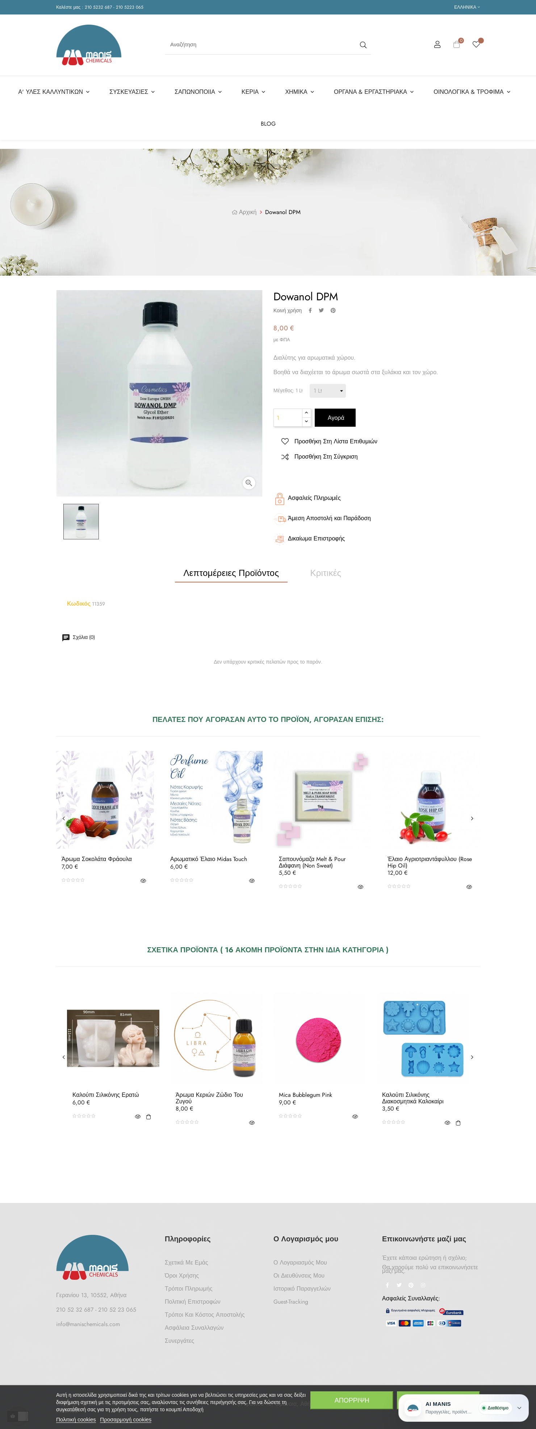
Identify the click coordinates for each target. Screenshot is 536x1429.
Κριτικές (325, 570)
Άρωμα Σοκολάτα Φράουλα (97, 857)
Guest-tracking (290, 1299)
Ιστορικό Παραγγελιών (302, 1286)
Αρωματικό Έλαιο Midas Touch (208, 857)
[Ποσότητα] (287, 415)
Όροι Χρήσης (182, 1273)
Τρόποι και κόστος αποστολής (205, 1312)
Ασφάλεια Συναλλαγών (194, 1325)
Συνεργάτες (179, 1338)
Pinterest (333, 308)
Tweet (321, 308)
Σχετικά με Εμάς (186, 1260)
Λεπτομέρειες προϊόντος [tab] (231, 570)
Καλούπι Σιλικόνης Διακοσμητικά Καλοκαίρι (413, 1096)
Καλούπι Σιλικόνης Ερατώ (105, 1093)
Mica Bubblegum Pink (305, 1093)
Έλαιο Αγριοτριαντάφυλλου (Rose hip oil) (430, 860)
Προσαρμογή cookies (125, 1419)
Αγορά (335, 415)
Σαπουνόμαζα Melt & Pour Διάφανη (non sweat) (312, 860)
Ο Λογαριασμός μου (300, 1260)
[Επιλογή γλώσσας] (467, 7)
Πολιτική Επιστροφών (193, 1299)
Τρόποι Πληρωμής (189, 1286)
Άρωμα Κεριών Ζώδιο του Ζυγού (209, 1096)
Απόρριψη (352, 1400)
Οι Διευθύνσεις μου (298, 1273)
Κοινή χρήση (310, 308)
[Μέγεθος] (328, 389)
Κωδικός (79, 601)
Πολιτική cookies (76, 1419)
